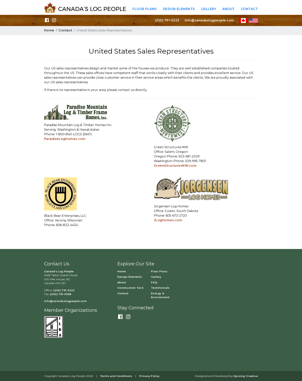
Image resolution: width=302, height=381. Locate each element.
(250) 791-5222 (167, 20)
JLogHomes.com (168, 220)
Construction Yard (130, 287)
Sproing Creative (245, 376)
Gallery (208, 9)
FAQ (154, 282)
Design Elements (179, 9)
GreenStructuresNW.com (175, 165)
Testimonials (160, 287)
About (228, 9)
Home (49, 30)
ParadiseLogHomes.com (65, 139)
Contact (249, 9)
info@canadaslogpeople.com (209, 20)
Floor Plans (145, 9)
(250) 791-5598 (60, 294)
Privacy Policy (149, 376)
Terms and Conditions (116, 376)
